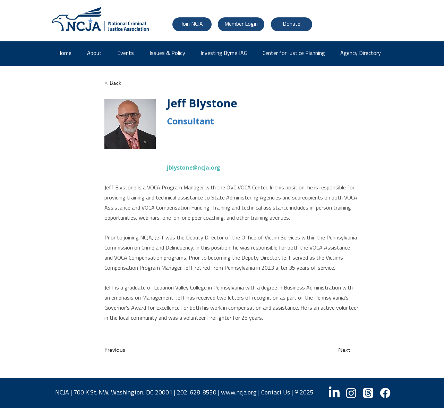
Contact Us (275, 393)
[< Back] (127, 83)
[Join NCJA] (192, 24)
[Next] (332, 350)
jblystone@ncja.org (193, 167)
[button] (363, 53)
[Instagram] (351, 393)
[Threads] (368, 393)
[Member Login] (241, 24)
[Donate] (291, 24)
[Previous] (127, 350)
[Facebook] (385, 393)
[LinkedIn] (334, 393)
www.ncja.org (239, 393)
